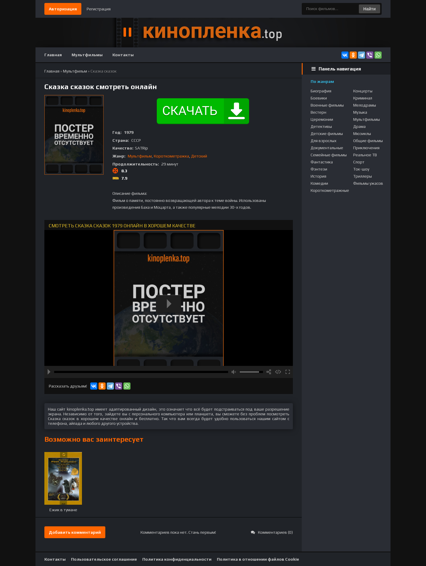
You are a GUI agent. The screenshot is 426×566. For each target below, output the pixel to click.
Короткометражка (171, 156)
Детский (199, 156)
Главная (53, 54)
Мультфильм (140, 156)
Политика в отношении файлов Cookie (258, 559)
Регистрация (99, 9)
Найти (369, 9)
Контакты (123, 54)
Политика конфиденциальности (177, 559)
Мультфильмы (87, 54)
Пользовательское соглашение (104, 559)
